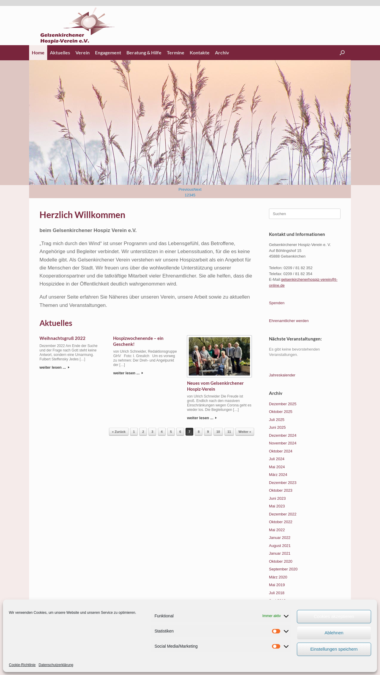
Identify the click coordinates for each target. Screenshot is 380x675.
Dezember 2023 (283, 482)
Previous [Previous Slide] (186, 189)
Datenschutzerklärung (56, 665)
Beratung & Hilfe (144, 52)
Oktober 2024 (280, 451)
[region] (190, 129)
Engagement (108, 52)
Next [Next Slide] (198, 189)
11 (229, 431)
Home (38, 52)
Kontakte (200, 52)
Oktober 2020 (280, 561)
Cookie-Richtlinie (22, 665)
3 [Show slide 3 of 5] (190, 195)
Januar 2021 (279, 553)
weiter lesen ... (54, 367)
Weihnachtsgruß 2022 (62, 338)
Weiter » (244, 431)
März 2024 (278, 474)
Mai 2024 (277, 467)
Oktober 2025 (280, 411)
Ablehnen (333, 632)
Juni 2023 (277, 498)
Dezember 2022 (283, 514)
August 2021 (280, 545)
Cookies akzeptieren (334, 616)
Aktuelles (60, 52)
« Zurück (119, 431)
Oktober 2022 (280, 522)
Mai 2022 (277, 530)
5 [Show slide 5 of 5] (194, 195)
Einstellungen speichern (333, 649)
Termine (175, 52)
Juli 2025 (276, 419)
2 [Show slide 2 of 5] (188, 195)
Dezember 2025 (283, 404)
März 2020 (278, 577)
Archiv (222, 52)
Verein (82, 52)
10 (218, 431)
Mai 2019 (277, 585)
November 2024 (283, 443)
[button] (342, 52)
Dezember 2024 (283, 435)
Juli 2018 (276, 593)
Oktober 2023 (280, 490)
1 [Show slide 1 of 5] (186, 195)
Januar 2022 (279, 537)
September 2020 (283, 569)
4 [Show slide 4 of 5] (192, 195)
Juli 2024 (276, 459)
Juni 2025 (277, 427)
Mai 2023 (277, 506)
